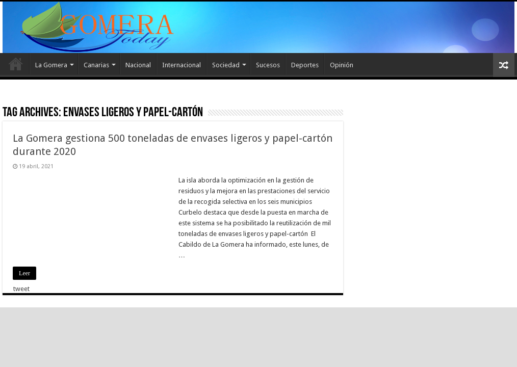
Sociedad (226, 65)
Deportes (305, 65)
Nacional (138, 65)
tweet (21, 289)
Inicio (16, 63)
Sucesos (268, 65)
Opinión (341, 65)
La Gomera (51, 65)
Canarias (96, 65)
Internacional (181, 65)
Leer (24, 273)
